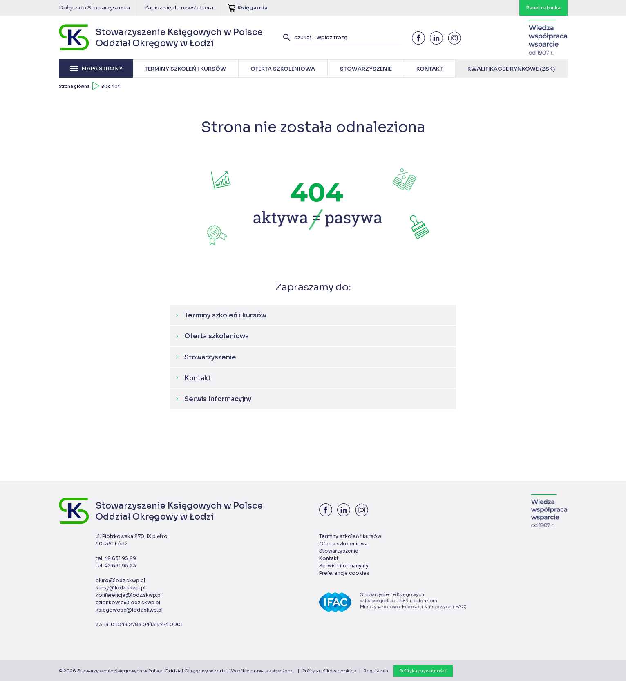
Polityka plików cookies (329, 671)
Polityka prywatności (423, 671)
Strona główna (74, 86)
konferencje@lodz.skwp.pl (129, 595)
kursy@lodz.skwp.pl (120, 588)
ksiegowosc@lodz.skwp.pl (129, 610)
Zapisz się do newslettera (178, 7)
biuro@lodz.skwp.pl (120, 580)
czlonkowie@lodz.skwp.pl (128, 602)
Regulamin (376, 671)
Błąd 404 (111, 86)
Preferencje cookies (344, 573)
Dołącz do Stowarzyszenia (94, 7)
